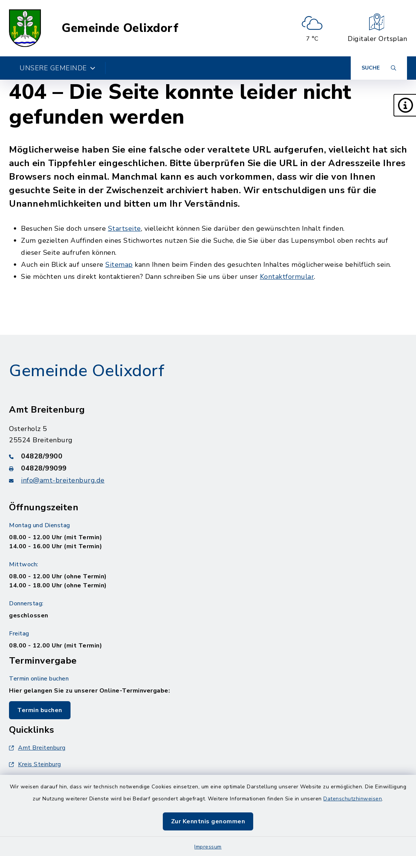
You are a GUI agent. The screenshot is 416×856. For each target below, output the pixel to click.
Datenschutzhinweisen (352, 798)
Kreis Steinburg (35, 764)
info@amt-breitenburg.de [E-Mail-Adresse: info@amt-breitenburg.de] (63, 480)
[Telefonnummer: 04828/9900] (208, 456)
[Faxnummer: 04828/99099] (208, 468)
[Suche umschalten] (379, 68)
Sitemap (119, 264)
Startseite (124, 228)
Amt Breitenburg (37, 748)
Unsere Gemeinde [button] (57, 68)
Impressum (208, 846)
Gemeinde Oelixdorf (120, 28)
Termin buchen (39, 710)
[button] (404, 105)
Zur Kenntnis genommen (208, 821)
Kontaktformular (287, 276)
